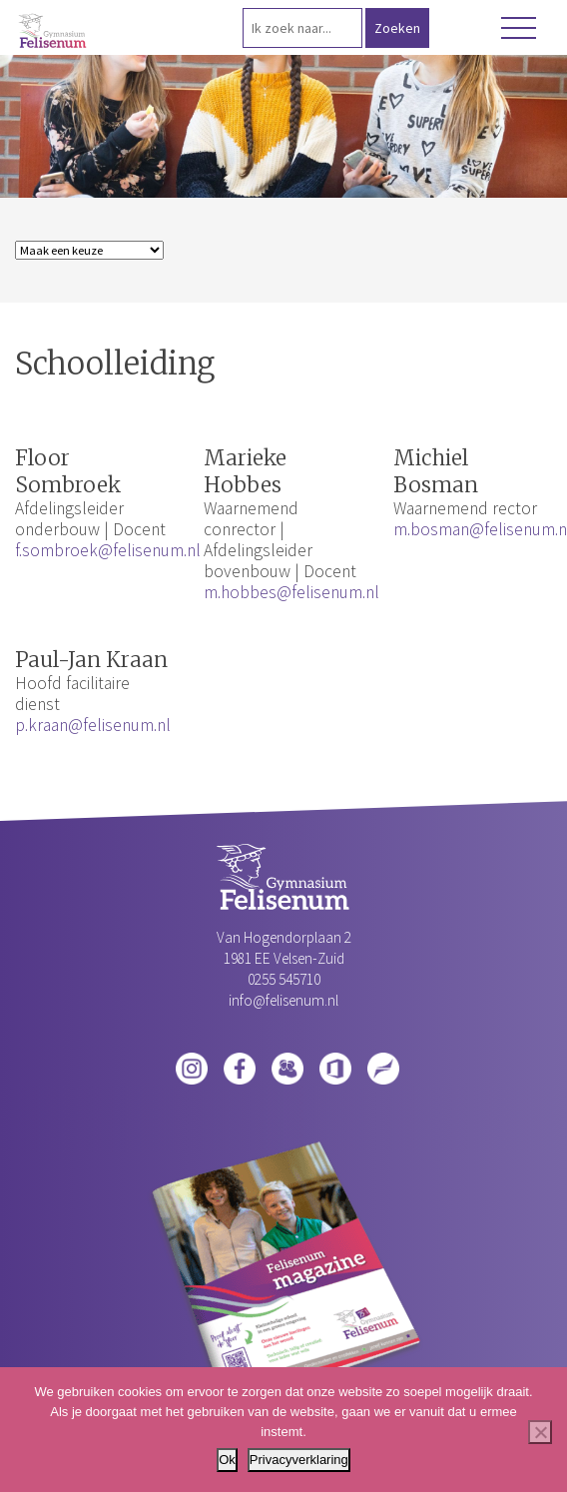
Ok (227, 1459)
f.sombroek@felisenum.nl (108, 550)
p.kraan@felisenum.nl (93, 725)
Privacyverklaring (299, 1459)
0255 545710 (284, 979)
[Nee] (540, 1432)
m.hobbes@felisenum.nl (291, 592)
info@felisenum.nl (283, 1000)
